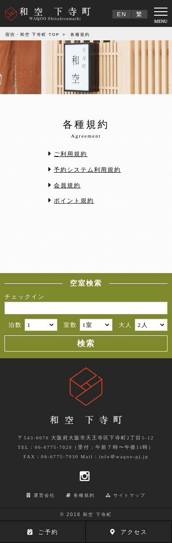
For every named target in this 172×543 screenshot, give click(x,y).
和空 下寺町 (97, 514)
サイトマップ (129, 495)
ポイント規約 (74, 200)
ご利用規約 (70, 154)
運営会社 (44, 495)
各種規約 (84, 495)
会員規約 (67, 185)
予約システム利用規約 (87, 169)
